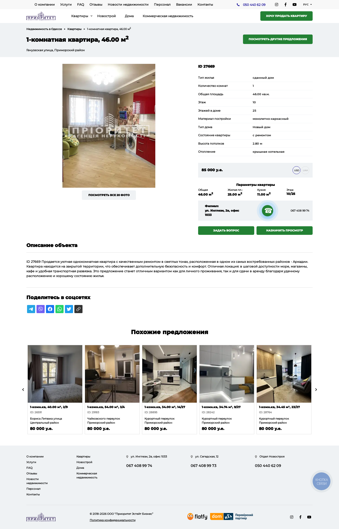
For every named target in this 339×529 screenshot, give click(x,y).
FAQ (80, 4)
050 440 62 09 (254, 5)
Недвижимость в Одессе (44, 29)
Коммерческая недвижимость (168, 16)
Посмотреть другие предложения (278, 39)
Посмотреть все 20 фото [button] (109, 195)
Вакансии (184, 4)
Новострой (106, 16)
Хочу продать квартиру (286, 16)
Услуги (66, 4)
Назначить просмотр (284, 230)
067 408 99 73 (203, 466)
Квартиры (79, 16)
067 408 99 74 (300, 210)
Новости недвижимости (128, 4)
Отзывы (95, 4)
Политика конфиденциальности (112, 520)
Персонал (162, 4)
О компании (44, 4)
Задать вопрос (226, 230)
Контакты (205, 4)
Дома (129, 16)
